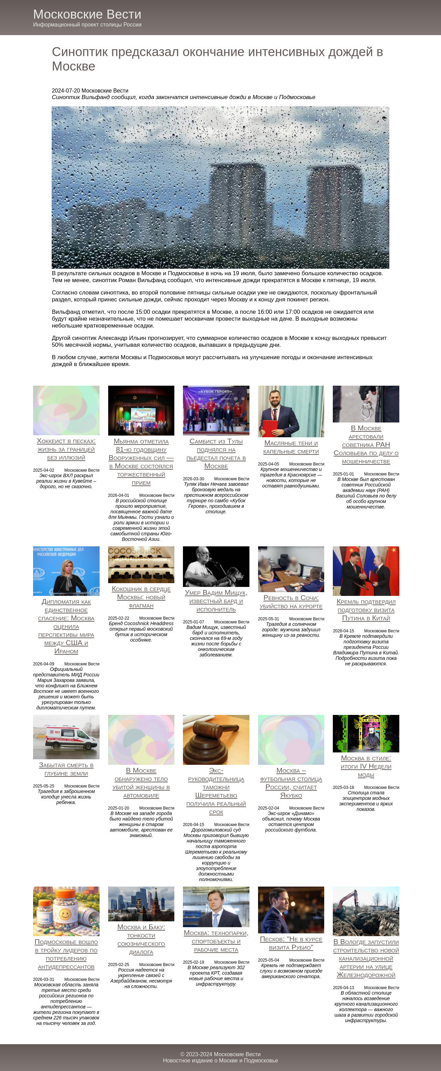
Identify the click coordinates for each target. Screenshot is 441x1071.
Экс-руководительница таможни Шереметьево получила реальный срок (216, 790)
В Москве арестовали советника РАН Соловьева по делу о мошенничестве (366, 444)
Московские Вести (87, 14)
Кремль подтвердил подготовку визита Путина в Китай (366, 609)
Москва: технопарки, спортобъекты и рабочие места (216, 941)
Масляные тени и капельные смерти (291, 447)
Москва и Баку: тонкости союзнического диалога (141, 939)
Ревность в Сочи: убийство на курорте (291, 601)
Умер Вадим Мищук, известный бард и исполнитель (216, 600)
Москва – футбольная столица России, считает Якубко (291, 782)
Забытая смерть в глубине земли (66, 769)
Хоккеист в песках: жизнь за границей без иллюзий (66, 449)
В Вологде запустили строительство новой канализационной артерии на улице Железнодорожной (366, 958)
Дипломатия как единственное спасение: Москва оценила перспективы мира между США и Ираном (66, 626)
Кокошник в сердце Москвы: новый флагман (141, 597)
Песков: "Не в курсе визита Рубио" (291, 943)
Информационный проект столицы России (87, 25)
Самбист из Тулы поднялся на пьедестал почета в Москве (216, 453)
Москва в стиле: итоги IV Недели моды (366, 766)
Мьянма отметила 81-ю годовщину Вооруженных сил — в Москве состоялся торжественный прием (141, 461)
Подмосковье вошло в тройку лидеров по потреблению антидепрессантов (66, 954)
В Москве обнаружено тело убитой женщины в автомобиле (141, 782)
